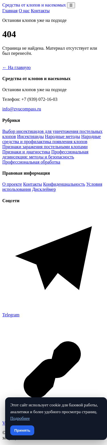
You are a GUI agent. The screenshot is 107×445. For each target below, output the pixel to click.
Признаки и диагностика (26, 151)
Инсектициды (30, 136)
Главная (10, 10)
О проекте (12, 184)
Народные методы (62, 136)
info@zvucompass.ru (21, 108)
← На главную (16, 67)
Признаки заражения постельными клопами (45, 146)
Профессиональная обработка (31, 162)
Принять (22, 430)
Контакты (40, 10)
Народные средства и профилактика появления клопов (51, 139)
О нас (24, 10)
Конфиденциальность (64, 184)
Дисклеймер (44, 189)
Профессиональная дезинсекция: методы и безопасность (45, 154)
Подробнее (20, 418)
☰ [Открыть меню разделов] (71, 5)
